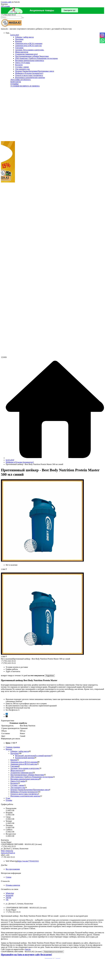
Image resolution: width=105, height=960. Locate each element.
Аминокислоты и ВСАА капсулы (28, 46)
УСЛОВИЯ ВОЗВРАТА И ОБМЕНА (25, 86)
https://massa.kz (7, 851)
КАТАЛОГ (14, 35)
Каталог (9, 749)
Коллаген (19, 65)
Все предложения (13, 869)
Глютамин (19, 48)
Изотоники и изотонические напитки (30, 78)
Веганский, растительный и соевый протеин (33, 756)
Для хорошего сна (22, 69)
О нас (8, 798)
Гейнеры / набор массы (24, 37)
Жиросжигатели (21, 52)
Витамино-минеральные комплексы (29, 60)
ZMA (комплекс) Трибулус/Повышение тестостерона (36, 58)
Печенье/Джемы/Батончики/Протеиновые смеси (34, 71)
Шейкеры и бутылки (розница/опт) (29, 73)
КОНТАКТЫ (15, 82)
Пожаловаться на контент (53, 952)
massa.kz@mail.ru (8, 853)
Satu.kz (28, 949)
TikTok (8, 897)
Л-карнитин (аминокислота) (26, 54)
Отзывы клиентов (13, 885)
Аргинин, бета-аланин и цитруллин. (29, 50)
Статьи (8, 877)
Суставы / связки (22, 67)
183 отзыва (5, 6)
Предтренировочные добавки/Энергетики (32, 56)
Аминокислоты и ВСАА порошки (28, 43)
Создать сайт (6, 2)
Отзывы (9, 800)
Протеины (19, 39)
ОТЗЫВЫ (14, 84)
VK (7, 900)
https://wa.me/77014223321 (28, 861)
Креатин (18, 41)
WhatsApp (10, 893)
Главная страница (13, 747)
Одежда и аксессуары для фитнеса (29, 75)
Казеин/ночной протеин (24, 758)
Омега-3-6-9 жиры (22, 63)
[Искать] (23, 17)
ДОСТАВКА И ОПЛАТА (20, 80)
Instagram (9, 895)
